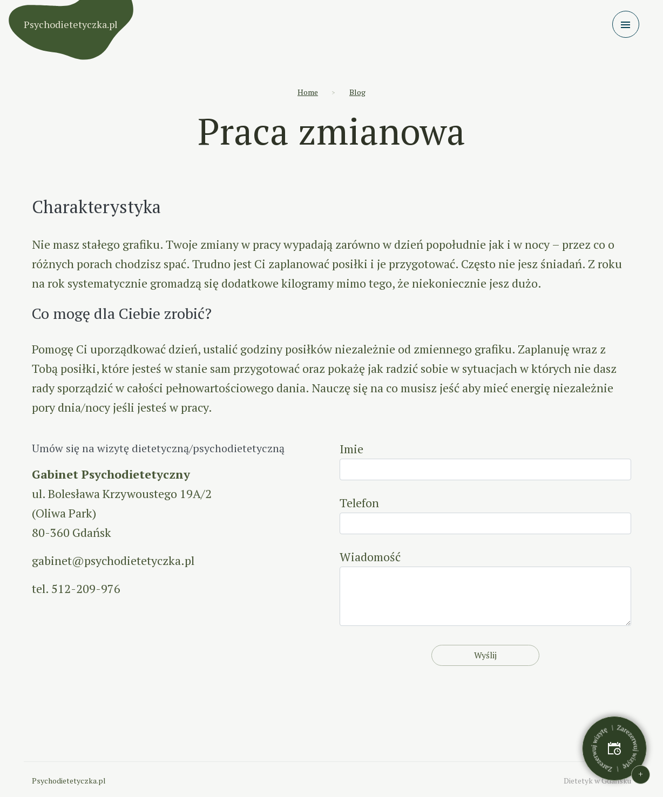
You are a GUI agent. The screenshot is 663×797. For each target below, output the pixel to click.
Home (307, 92)
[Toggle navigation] (625, 24)
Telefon (485, 514)
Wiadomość (485, 587)
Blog (357, 92)
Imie (485, 460)
